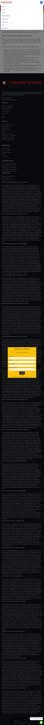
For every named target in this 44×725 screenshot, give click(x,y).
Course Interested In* (13, 367)
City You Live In (12, 363)
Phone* (10, 360)
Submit (22, 373)
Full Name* (11, 356)
